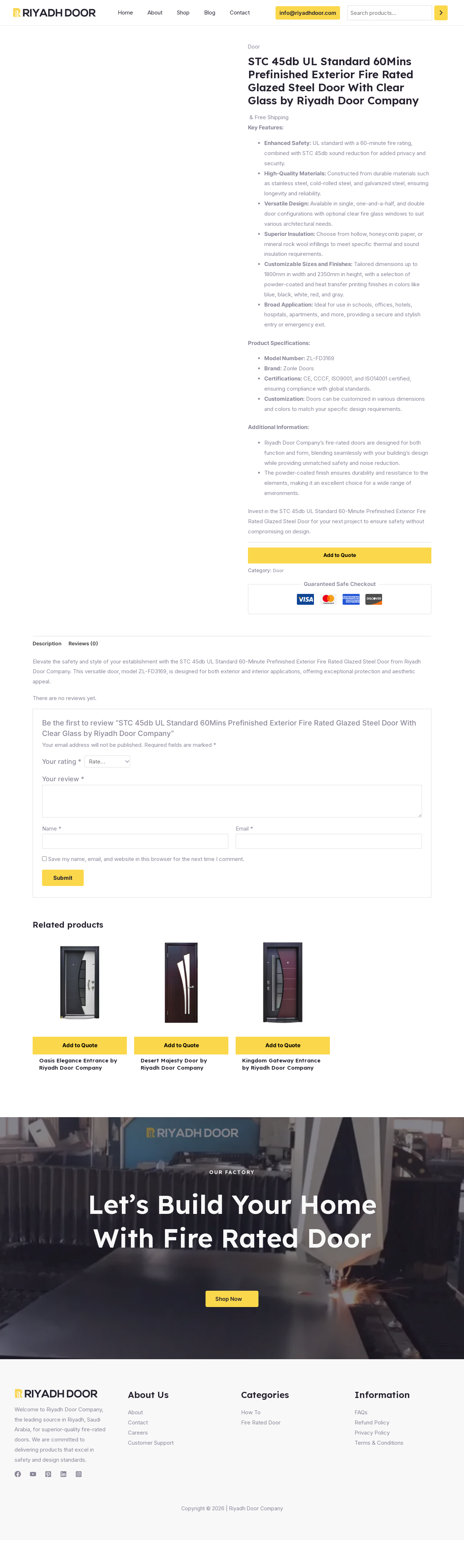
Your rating (61, 762)
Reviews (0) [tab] (86, 643)
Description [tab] (48, 643)
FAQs (361, 1416)
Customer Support (151, 1446)
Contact (223, 12)
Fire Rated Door (261, 1426)
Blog (197, 12)
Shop (174, 12)
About (149, 12)
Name (51, 830)
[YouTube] (33, 1478)
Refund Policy (372, 1426)
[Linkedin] (63, 1478)
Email (244, 830)
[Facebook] (17, 1478)
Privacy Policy (372, 1436)
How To (251, 1416)
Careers (138, 1436)
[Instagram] (78, 1478)
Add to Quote (339, 555)
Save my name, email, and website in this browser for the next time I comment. (146, 861)
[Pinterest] (48, 1478)
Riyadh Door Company (256, 1512)
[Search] (441, 12)
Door (254, 46)
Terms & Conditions (379, 1446)
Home (123, 12)
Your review (63, 780)
